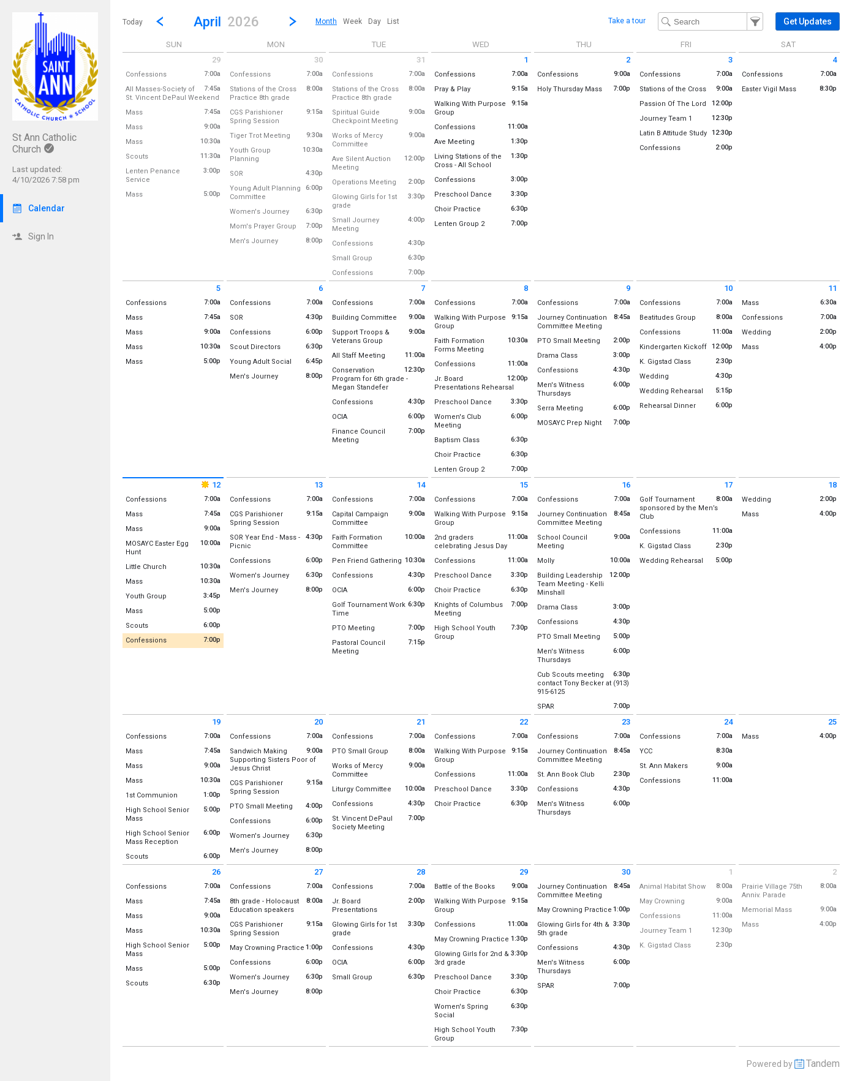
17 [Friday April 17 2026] (728, 484)
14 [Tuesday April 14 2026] (421, 484)
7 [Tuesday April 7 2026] (423, 288)
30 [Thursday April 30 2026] (626, 871)
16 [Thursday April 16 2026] (626, 484)
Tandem (823, 1063)
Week (352, 21)
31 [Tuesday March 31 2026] (421, 59)
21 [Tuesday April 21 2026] (421, 721)
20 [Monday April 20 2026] (318, 721)
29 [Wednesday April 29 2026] (523, 871)
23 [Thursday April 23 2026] (626, 721)
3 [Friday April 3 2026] (730, 59)
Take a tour (627, 21)
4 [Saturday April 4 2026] (834, 59)
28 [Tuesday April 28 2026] (421, 871)
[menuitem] (326, 21)
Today (133, 22)
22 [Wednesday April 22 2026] (523, 721)
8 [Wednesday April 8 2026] (526, 288)
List (393, 21)
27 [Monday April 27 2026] (318, 871)
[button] (226, 21)
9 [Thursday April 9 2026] (628, 288)
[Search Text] (710, 21)
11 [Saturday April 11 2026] (832, 288)
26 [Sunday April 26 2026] (216, 871)
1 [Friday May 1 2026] (730, 871)
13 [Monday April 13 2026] (318, 484)
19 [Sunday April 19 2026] (216, 721)
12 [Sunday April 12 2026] (210, 484)
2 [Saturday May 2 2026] (834, 871)
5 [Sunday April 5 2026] (218, 288)
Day (374, 21)
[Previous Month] (160, 21)
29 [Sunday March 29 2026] (216, 59)
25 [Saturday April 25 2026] (832, 721)
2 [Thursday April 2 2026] (628, 59)
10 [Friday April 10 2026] (728, 288)
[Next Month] (293, 21)
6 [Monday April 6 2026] (321, 288)
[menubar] (357, 21)
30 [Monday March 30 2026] (318, 59)
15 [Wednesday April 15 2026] (523, 484)
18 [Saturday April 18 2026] (832, 484)
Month (326, 21)
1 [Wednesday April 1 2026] (526, 59)
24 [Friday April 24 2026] (728, 721)
